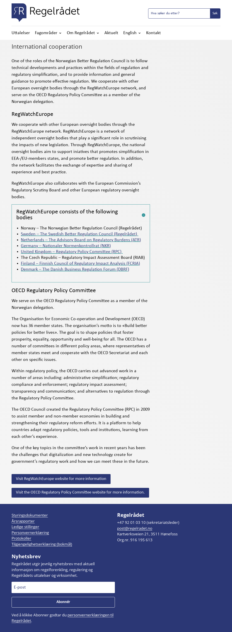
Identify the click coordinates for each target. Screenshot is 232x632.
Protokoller (21, 538)
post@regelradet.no (134, 528)
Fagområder (46, 33)
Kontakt (153, 33)
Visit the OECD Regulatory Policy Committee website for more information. (80, 492)
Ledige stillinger (25, 526)
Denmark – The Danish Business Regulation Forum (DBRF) (75, 269)
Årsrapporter (23, 521)
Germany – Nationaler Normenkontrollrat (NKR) (66, 246)
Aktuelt (111, 33)
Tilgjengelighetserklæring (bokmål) (42, 544)
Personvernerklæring (30, 532)
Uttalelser (21, 33)
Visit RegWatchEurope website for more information (61, 479)
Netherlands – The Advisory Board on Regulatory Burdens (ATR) (81, 240)
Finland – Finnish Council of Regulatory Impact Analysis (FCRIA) (80, 263)
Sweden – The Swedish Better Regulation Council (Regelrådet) (79, 234)
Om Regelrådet (81, 33)
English (130, 33)
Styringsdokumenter (30, 515)
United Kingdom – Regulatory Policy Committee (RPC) (72, 252)
